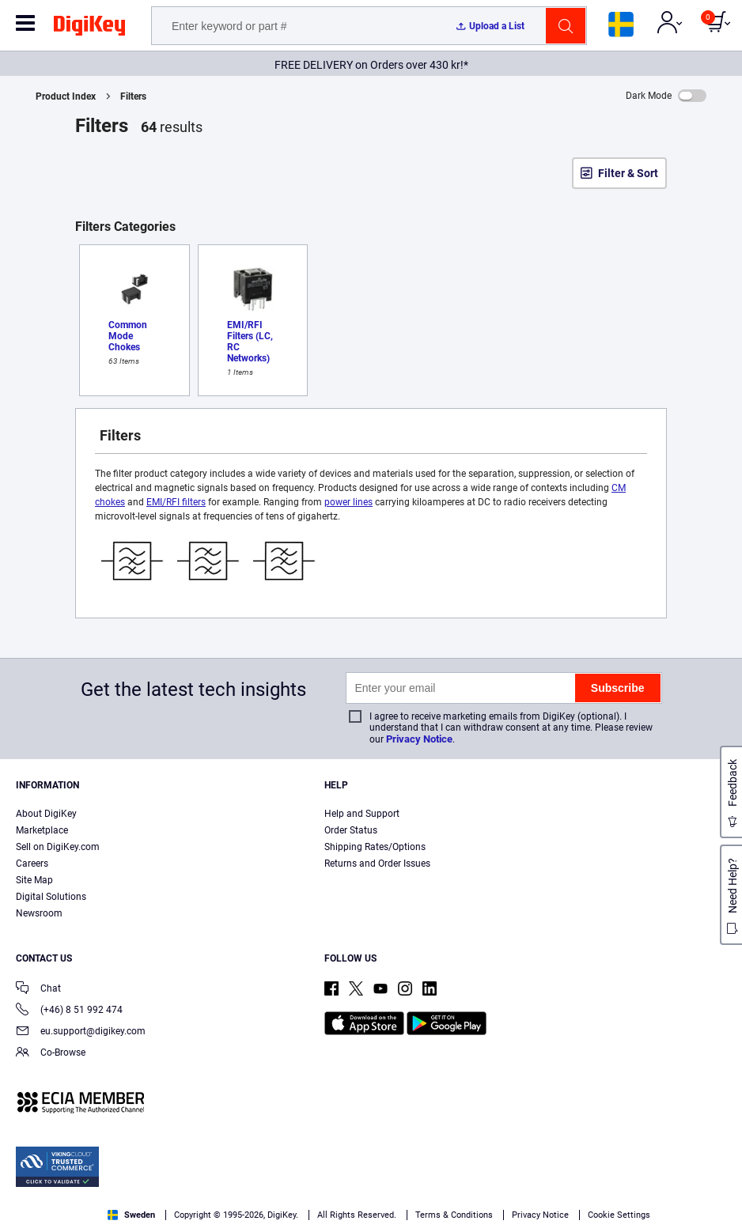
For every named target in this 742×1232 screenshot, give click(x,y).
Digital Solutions (51, 896)
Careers (32, 863)
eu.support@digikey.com (81, 1032)
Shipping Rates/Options (375, 846)
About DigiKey (46, 813)
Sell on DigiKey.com (58, 846)
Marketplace (42, 830)
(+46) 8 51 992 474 (69, 1010)
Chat (38, 989)
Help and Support (361, 813)
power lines (348, 502)
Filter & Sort (628, 173)
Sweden (131, 1215)
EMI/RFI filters (176, 502)
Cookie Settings (619, 1215)
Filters (133, 96)
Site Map (34, 880)
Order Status (350, 830)
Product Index (66, 96)
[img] (89, 28)
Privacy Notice (419, 739)
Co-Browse (50, 1053)
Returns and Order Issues (377, 863)
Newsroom (39, 913)
